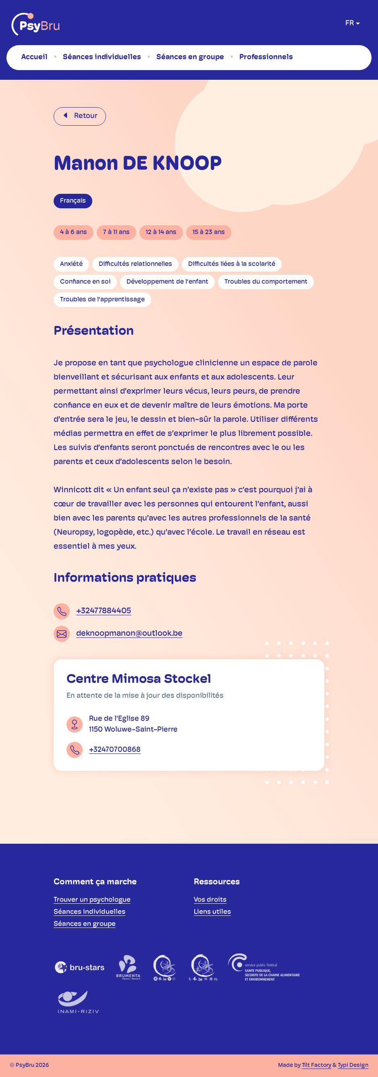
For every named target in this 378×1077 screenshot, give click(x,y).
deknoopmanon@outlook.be (129, 634)
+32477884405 (103, 611)
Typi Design (353, 1065)
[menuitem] (34, 57)
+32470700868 (115, 750)
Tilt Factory (316, 1065)
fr (349, 23)
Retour (85, 116)
